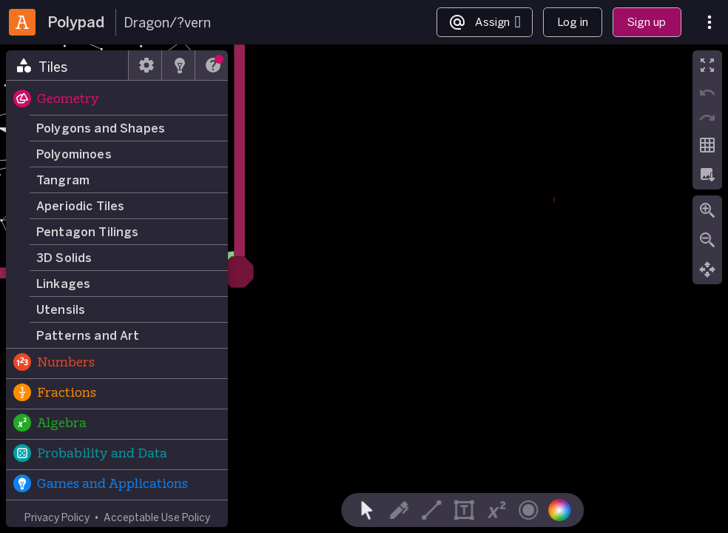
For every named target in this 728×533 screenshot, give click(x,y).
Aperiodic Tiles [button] (80, 205)
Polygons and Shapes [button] (100, 128)
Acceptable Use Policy (157, 517)
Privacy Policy (57, 517)
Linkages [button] (63, 283)
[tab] (67, 65)
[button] (117, 100)
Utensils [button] (60, 309)
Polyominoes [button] (74, 154)
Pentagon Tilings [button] (87, 231)
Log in (572, 22)
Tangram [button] (63, 179)
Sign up (646, 22)
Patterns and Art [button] (88, 335)
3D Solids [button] (64, 257)
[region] (364, 288)
